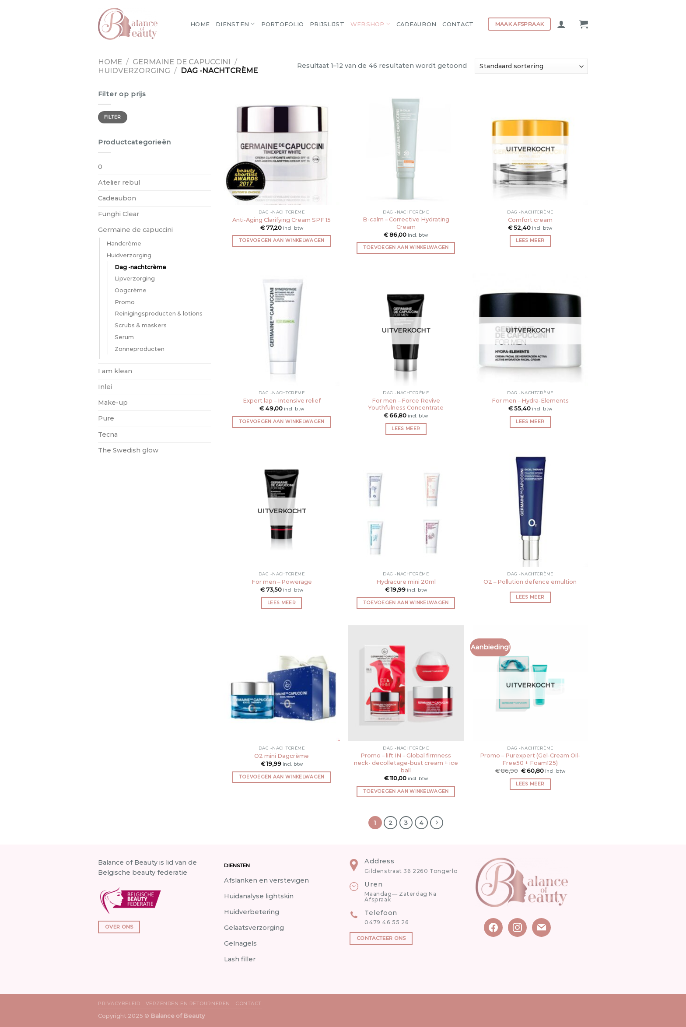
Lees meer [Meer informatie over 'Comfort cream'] (530, 240)
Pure (106, 418)
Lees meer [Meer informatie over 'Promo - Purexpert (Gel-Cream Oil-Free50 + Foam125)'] (530, 784)
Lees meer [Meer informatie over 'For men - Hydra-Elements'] (530, 421)
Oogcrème (131, 290)
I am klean (115, 371)
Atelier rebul (119, 182)
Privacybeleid (119, 1003)
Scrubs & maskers (141, 325)
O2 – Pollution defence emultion (530, 581)
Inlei (105, 387)
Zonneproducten (139, 348)
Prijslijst (327, 24)
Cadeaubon (416, 24)
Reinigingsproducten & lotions (159, 313)
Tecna (108, 434)
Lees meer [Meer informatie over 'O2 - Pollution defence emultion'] (530, 597)
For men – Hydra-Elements (530, 400)
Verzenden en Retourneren (188, 1003)
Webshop (370, 24)
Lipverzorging (135, 278)
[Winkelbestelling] (531, 66)
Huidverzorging (134, 70)
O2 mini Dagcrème (281, 755)
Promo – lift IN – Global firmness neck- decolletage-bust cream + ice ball (406, 763)
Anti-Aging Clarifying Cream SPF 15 (281, 219)
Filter (112, 117)
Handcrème (123, 243)
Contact (457, 24)
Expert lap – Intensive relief (282, 400)
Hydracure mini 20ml (406, 581)
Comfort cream (530, 219)
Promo (125, 301)
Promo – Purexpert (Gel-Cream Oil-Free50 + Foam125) (530, 759)
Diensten (235, 24)
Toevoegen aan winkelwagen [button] (282, 240)
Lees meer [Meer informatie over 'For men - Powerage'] (281, 603)
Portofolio (282, 24)
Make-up (113, 403)
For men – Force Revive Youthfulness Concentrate (406, 404)
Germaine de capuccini (182, 61)
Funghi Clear (118, 214)
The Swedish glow (128, 450)
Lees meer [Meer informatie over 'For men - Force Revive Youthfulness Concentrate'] (406, 428)
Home (200, 24)
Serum (124, 336)
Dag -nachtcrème (140, 266)
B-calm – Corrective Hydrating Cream (406, 223)
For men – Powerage (282, 581)
